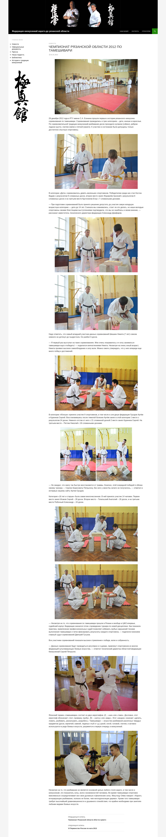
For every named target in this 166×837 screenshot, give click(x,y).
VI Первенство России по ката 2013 (96, 826)
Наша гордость (18, 55)
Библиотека (17, 58)
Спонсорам (146, 31)
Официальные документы (18, 48)
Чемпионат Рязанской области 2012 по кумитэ (96, 818)
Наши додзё (124, 31)
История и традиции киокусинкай (20, 61)
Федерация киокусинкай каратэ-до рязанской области (40, 31)
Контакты (135, 31)
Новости (52, 43)
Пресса (15, 52)
